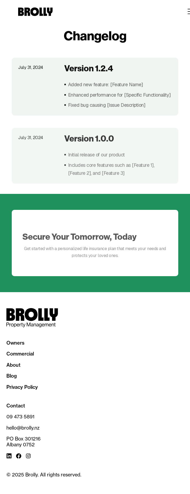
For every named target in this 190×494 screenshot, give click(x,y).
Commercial (20, 354)
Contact (15, 406)
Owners (15, 343)
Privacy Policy (22, 387)
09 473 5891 (20, 416)
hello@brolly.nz (22, 428)
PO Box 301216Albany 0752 (23, 441)
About (13, 365)
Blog (11, 376)
